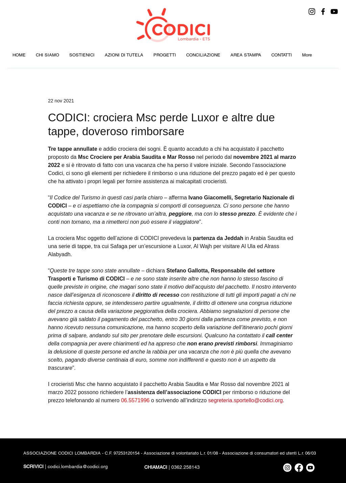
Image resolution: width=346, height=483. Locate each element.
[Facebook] (323, 11)
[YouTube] (334, 11)
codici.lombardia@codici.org (78, 466)
